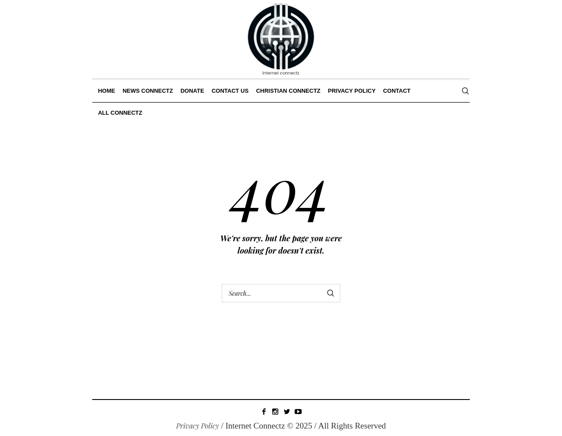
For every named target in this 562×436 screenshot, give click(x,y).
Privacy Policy (197, 425)
